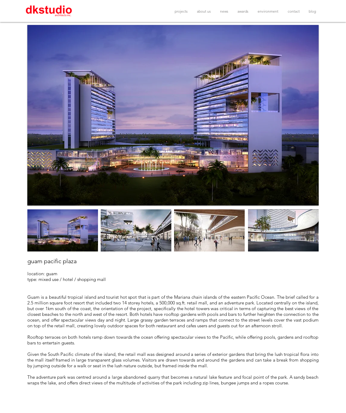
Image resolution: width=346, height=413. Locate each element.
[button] (173, 115)
